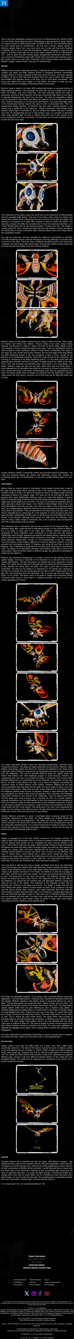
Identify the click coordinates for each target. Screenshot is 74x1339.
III (4, 3)
